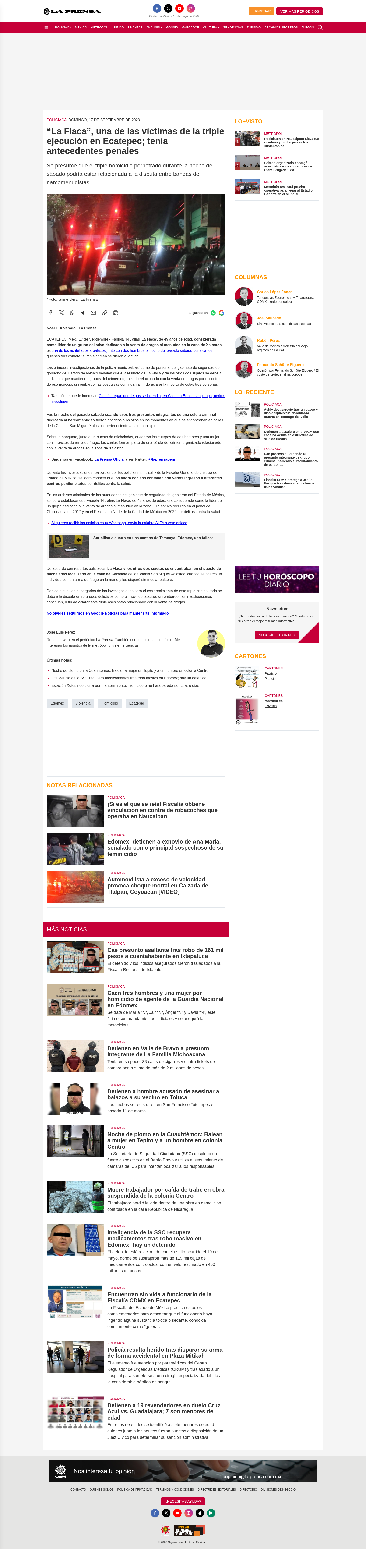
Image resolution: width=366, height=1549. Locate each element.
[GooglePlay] (211, 1513)
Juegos (308, 27)
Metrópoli (100, 27)
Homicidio (110, 703)
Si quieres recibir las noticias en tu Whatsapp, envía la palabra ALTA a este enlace (119, 523)
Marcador (190, 27)
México (81, 27)
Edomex (57, 703)
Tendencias (233, 27)
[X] (168, 8)
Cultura (211, 27)
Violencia (83, 703)
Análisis (154, 27)
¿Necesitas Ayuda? (183, 1501)
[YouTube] (179, 8)
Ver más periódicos (299, 11)
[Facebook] (157, 8)
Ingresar (262, 11)
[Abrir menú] (46, 27)
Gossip (172, 27)
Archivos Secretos (281, 27)
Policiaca (63, 27)
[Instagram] (191, 8)
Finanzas (134, 27)
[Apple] (200, 1513)
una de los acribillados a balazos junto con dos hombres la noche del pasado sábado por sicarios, (132, 350)
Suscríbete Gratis (277, 635)
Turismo (254, 27)
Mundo (118, 27)
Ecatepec (137, 703)
